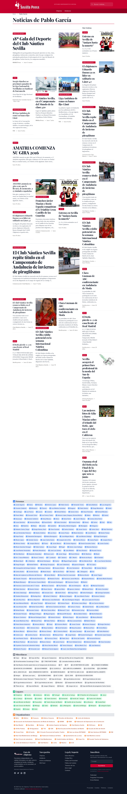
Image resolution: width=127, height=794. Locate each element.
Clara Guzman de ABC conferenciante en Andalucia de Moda (68, 309)
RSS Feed (42, 763)
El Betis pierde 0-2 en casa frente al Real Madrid (22, 347)
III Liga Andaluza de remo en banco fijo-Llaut (21, 115)
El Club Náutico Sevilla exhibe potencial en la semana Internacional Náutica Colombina (89, 233)
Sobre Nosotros (69, 755)
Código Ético (68, 758)
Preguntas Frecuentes (96, 777)
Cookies (97, 788)
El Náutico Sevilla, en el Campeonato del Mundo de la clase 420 (45, 103)
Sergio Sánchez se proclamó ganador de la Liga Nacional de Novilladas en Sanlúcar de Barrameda (23, 86)
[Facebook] (15, 773)
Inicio (14, 14)
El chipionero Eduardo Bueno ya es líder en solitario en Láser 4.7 (23, 218)
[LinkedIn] (24, 773)
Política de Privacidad (71, 760)
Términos (103, 788)
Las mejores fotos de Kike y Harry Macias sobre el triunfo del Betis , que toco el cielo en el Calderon (89, 423)
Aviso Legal (68, 768)
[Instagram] (21, 773)
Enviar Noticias (94, 780)
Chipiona (59, 11)
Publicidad (93, 775)
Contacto (67, 770)
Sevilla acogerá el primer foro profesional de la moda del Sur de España (90, 368)
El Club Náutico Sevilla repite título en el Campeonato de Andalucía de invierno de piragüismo (89, 123)
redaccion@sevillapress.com (33, 789)
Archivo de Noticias (45, 760)
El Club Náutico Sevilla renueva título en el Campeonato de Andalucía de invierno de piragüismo (22, 307)
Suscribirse (101, 765)
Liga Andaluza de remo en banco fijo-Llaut (68, 101)
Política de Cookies (70, 763)
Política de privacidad (102, 771)
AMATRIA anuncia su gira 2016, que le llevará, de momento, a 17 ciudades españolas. (23, 187)
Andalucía (68, 11)
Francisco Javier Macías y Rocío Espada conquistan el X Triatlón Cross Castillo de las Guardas (46, 208)
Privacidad (90, 788)
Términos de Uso (70, 765)
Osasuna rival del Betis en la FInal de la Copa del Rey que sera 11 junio (89, 469)
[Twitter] (18, 773)
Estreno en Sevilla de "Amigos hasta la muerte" (68, 215)
